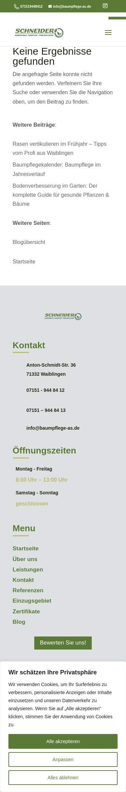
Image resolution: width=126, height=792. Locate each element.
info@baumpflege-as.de (53, 428)
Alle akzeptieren (63, 741)
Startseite (24, 261)
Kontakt (23, 580)
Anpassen (62, 759)
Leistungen (28, 569)
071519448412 (31, 6)
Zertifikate (26, 611)
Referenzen (28, 590)
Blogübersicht (29, 242)
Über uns (25, 559)
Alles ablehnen (63, 777)
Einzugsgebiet (32, 601)
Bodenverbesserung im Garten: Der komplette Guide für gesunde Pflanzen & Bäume (61, 195)
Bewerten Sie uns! (63, 642)
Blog (19, 622)
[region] (63, 726)
